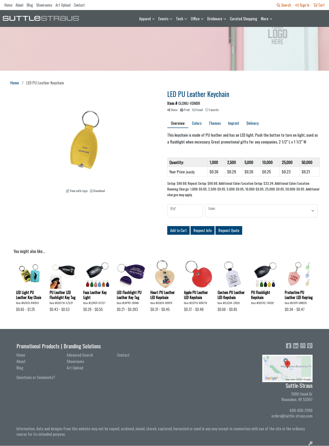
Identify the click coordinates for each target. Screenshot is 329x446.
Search (284, 5)
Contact (79, 5)
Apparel (145, 18)
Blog (30, 5)
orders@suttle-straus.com (292, 416)
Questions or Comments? (35, 377)
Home (8, 5)
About (20, 5)
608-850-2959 (301, 410)
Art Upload (63, 5)
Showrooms (44, 5)
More (264, 18)
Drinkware (214, 18)
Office (195, 18)
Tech (179, 18)
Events (163, 18)
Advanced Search (80, 355)
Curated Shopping (243, 18)
